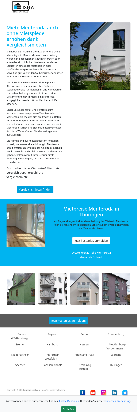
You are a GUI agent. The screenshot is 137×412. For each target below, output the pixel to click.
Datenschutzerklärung (117, 401)
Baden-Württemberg (19, 336)
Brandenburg (116, 334)
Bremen (20, 344)
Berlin (84, 334)
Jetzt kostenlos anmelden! (68, 320)
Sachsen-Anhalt (52, 365)
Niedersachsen (20, 354)
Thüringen (116, 365)
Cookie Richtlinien (69, 401)
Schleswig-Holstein (85, 367)
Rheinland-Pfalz (84, 354)
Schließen (68, 409)
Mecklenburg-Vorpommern (116, 346)
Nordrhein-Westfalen (52, 356)
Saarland (116, 354)
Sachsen (20, 365)
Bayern (52, 334)
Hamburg (52, 344)
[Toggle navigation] (85, 6)
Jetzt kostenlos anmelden (91, 240)
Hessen (84, 344)
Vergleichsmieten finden (35, 189)
